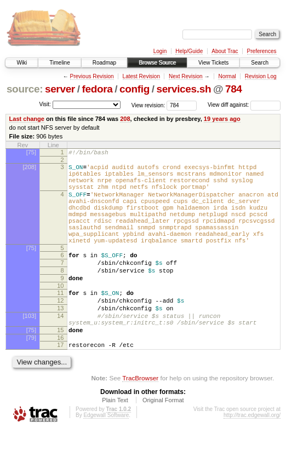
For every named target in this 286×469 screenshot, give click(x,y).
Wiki (21, 63)
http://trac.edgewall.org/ (252, 454)
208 (125, 118)
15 (60, 366)
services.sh (183, 89)
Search (259, 63)
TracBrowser (140, 417)
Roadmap (104, 63)
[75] (31, 152)
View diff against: (244, 105)
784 (233, 89)
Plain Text (115, 439)
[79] (31, 375)
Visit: (45, 104)
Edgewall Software (106, 454)
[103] (29, 348)
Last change (26, 118)
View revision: (148, 105)
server (60, 89)
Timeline (59, 63)
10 (60, 313)
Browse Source (157, 63)
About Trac (224, 51)
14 (60, 348)
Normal (227, 76)
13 (60, 339)
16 (60, 375)
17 (60, 382)
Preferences (262, 51)
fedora (97, 89)
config (134, 89)
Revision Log (261, 76)
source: (25, 89)
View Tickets (213, 63)
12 (60, 330)
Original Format (163, 439)
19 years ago (222, 118)
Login (160, 51)
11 (60, 320)
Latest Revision (141, 76)
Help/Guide (189, 51)
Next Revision (186, 76)
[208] (29, 168)
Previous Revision (92, 76)
